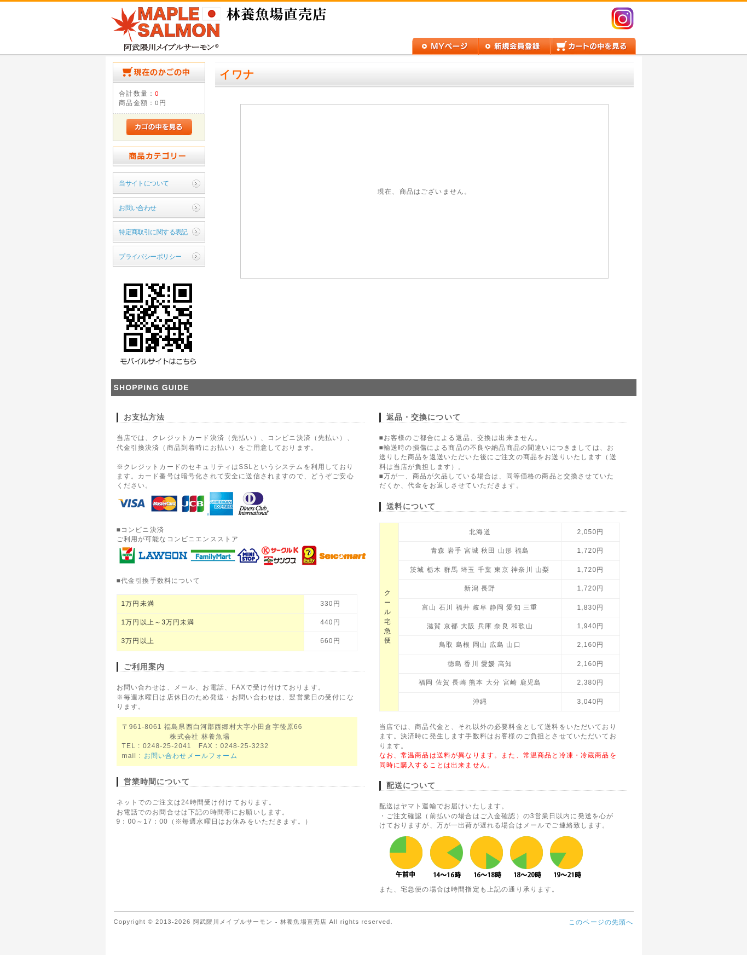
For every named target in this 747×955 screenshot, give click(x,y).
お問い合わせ (138, 207)
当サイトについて (144, 183)
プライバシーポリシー (150, 256)
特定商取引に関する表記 (153, 231)
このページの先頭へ (601, 921)
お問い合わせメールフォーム (191, 756)
